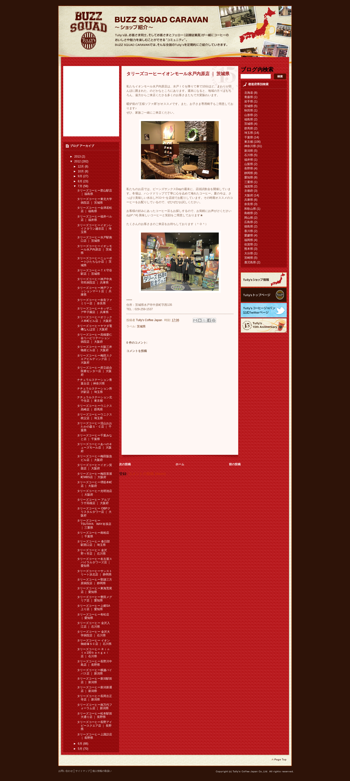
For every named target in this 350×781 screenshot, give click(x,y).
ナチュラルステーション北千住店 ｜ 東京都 (94, 399)
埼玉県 (248, 132)
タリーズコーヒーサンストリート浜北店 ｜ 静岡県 (94, 572)
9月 (80, 176)
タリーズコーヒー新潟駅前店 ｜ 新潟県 (94, 680)
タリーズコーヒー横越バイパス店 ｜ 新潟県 (94, 671)
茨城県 (141, 326)
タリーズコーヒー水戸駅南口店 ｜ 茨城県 (94, 239)
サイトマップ (82, 771)
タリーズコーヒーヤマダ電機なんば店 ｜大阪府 (94, 327)
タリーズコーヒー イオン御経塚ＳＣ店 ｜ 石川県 (94, 642)
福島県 (248, 119)
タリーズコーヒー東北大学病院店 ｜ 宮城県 (94, 200)
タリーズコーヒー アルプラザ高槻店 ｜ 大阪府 (93, 501)
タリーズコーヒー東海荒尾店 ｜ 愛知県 (94, 590)
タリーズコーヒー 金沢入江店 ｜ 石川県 (93, 624)
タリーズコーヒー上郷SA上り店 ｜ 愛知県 (93, 607)
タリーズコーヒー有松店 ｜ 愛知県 (93, 616)
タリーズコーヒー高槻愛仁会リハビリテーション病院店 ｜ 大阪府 (94, 338)
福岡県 (248, 240)
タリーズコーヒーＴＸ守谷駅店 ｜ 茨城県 (94, 272)
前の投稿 (235, 464)
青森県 (248, 97)
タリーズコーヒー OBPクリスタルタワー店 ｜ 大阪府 (94, 512)
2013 (78, 156)
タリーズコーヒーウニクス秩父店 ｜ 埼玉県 (94, 416)
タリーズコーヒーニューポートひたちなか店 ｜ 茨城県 (94, 262)
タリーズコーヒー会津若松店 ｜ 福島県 (94, 209)
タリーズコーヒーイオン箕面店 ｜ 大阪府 (94, 466)
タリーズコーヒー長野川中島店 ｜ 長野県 (94, 663)
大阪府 (248, 195)
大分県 (248, 253)
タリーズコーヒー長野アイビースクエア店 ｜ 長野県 (94, 725)
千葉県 (248, 137)
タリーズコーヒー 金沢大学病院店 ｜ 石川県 (93, 633)
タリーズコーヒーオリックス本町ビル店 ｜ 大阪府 (94, 319)
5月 (80, 748)
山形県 (248, 115)
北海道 (248, 92)
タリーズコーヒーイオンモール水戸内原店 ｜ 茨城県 (94, 249)
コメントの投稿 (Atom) (147, 474)
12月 (81, 166)
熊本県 (248, 248)
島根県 (248, 213)
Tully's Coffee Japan (149, 320)
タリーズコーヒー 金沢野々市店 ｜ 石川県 (92, 551)
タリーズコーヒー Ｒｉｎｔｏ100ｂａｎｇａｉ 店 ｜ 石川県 (93, 653)
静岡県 (248, 173)
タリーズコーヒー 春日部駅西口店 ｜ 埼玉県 (93, 543)
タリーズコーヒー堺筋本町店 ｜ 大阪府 (94, 484)
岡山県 (248, 217)
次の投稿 (125, 464)
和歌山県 (250, 208)
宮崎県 (248, 257)
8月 (80, 181)
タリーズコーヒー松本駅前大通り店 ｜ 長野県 (94, 715)
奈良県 (248, 204)
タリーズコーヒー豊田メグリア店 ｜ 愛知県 (94, 598)
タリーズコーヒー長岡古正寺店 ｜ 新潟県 (94, 697)
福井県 (248, 159)
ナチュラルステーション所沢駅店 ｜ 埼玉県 (94, 390)
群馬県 (248, 128)
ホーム (179, 464)
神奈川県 (250, 146)
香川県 (248, 231)
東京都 (248, 141)
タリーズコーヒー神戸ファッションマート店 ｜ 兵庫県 (94, 291)
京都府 (248, 190)
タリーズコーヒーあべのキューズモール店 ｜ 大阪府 (94, 447)
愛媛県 (248, 235)
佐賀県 (248, 244)
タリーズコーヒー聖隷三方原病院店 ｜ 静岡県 (94, 581)
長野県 (248, 168)
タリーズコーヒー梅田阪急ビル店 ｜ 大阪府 (94, 458)
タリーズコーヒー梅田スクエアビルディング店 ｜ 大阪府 (94, 359)
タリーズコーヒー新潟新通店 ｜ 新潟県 (94, 689)
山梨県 (248, 164)
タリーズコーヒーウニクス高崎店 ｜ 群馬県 (94, 407)
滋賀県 (248, 186)
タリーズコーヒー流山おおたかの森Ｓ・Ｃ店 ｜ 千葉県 (94, 427)
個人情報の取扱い (102, 771)
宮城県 (248, 106)
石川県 (248, 155)
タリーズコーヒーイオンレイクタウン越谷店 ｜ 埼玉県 (94, 229)
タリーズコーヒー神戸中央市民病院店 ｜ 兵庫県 (94, 280)
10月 (81, 171)
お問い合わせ (65, 771)
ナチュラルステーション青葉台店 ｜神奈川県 (94, 381)
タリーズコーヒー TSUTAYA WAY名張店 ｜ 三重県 (94, 524)
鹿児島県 (250, 262)
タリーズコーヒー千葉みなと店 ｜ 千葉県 (94, 437)
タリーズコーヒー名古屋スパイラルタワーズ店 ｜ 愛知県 (94, 562)
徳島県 (248, 226)
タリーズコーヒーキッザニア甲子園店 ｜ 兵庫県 (94, 310)
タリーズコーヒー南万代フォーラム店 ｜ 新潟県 (94, 706)
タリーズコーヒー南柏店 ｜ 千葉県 (93, 534)
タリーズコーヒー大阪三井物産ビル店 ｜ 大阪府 (94, 348)
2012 (78, 161)
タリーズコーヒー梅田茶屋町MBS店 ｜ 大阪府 (94, 475)
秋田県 (248, 110)
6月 (80, 743)
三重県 (248, 182)
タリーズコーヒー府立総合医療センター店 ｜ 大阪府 (94, 371)
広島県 (248, 222)
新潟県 (248, 150)
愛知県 (248, 177)
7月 (80, 186)
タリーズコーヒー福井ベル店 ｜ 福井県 (94, 218)
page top (278, 759)
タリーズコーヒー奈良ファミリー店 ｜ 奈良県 (94, 301)
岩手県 (248, 101)
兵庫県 (248, 199)
